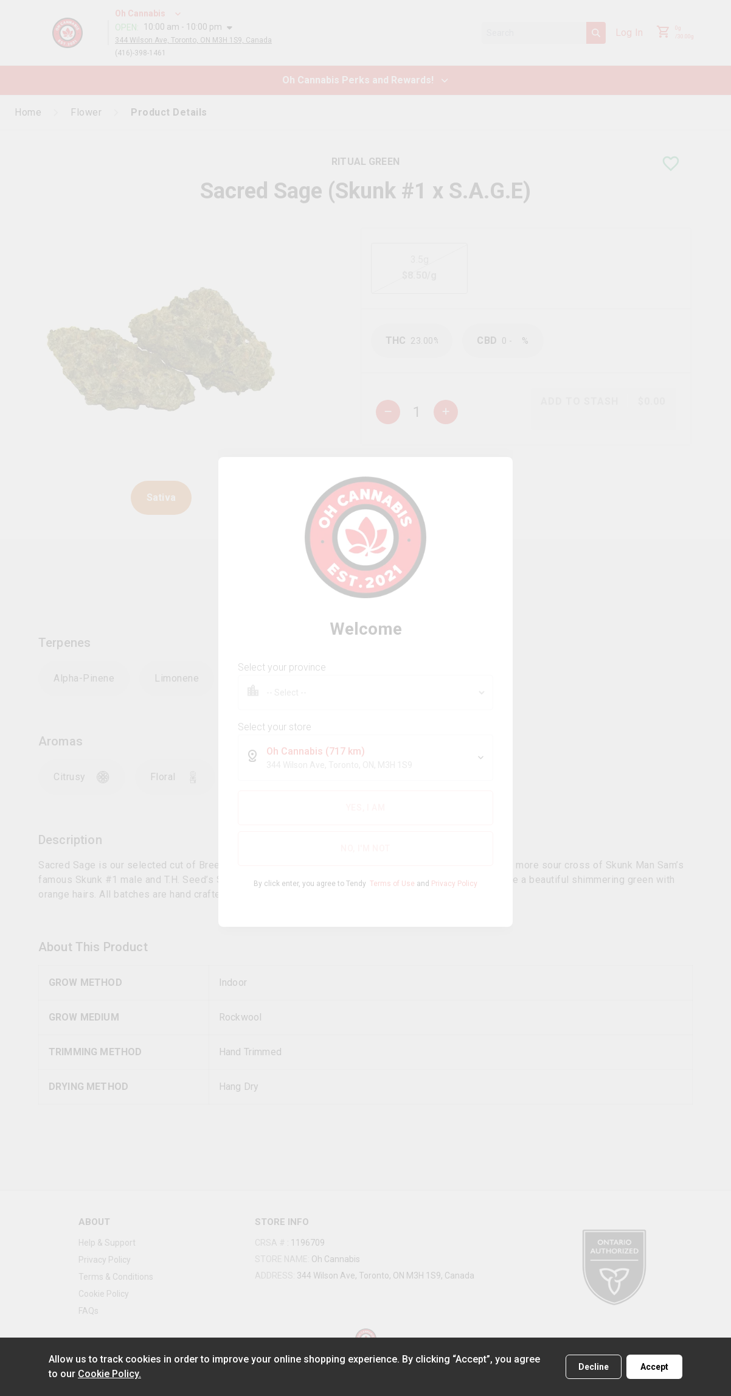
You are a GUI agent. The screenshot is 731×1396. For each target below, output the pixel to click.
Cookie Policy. (109, 1374)
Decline (593, 1367)
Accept (654, 1367)
